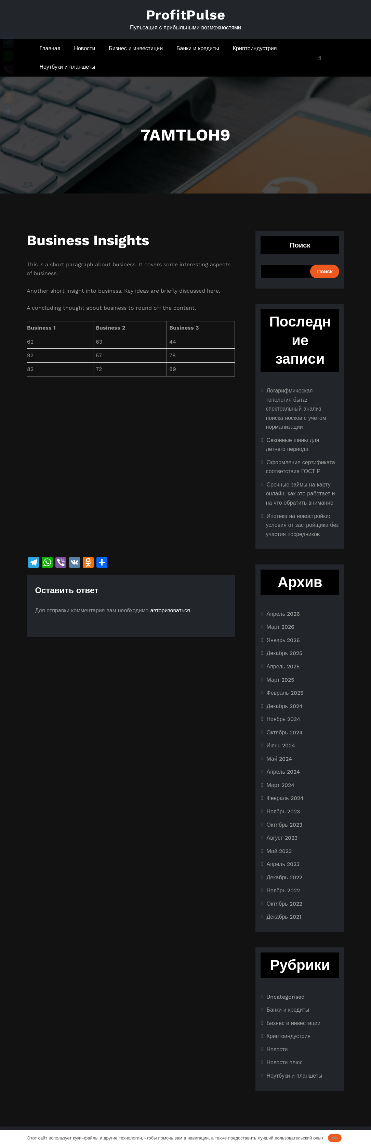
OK (335, 1138)
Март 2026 (280, 627)
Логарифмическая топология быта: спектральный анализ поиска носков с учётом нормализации (296, 408)
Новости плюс (284, 1062)
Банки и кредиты (197, 48)
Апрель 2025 (282, 666)
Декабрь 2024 (284, 706)
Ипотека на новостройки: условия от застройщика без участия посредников (302, 525)
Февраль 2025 (284, 693)
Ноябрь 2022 (283, 890)
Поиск (300, 245)
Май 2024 (279, 759)
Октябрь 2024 (284, 732)
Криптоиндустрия (255, 48)
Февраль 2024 (284, 798)
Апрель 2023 (282, 864)
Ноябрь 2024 (283, 719)
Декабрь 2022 (284, 877)
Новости (84, 48)
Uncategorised (285, 997)
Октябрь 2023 (284, 825)
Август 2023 (281, 838)
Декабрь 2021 (283, 917)
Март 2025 (280, 680)
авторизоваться (170, 610)
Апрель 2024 (283, 772)
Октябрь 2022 (284, 904)
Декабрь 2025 (284, 653)
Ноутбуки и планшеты (67, 67)
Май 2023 (278, 851)
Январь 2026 (283, 640)
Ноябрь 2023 (283, 811)
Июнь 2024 (280, 745)
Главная (50, 48)
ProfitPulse (185, 15)
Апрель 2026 (283, 614)
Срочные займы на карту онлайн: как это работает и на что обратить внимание (300, 493)
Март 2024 (280, 785)
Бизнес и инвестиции (136, 48)
